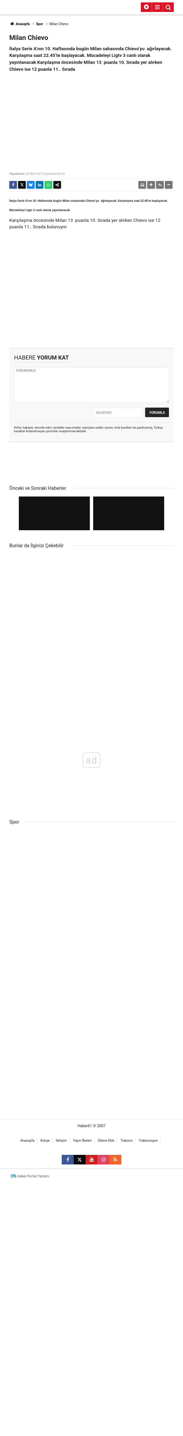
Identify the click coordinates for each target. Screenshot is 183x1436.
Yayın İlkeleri (82, 1318)
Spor (39, 24)
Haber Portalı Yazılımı (33, 1353)
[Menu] (157, 7)
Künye (45, 1318)
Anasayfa (19, 24)
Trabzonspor (148, 1318)
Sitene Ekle (106, 1318)
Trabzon (126, 1318)
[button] (151, 185)
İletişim (61, 1318)
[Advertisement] (91, 307)
